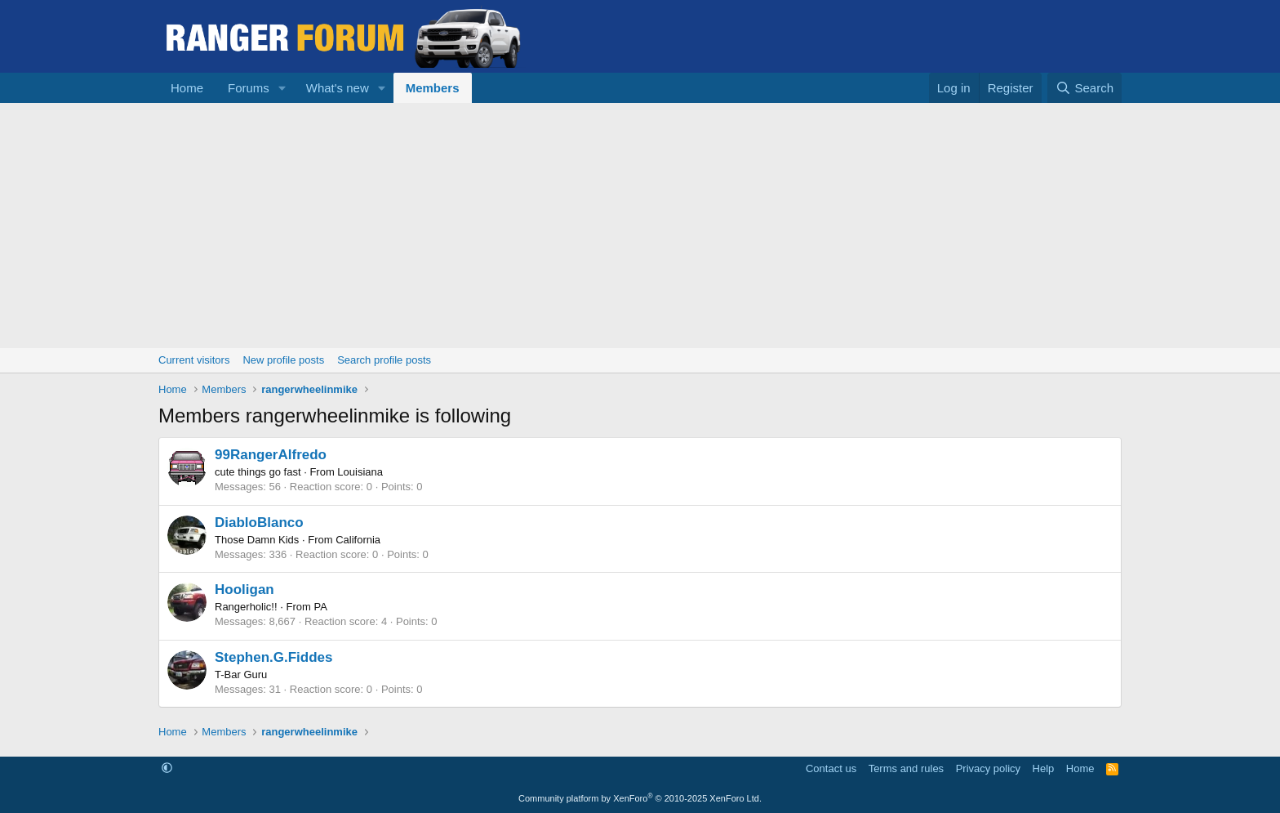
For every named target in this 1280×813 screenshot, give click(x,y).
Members (433, 88)
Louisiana (360, 472)
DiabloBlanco (259, 522)
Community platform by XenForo (640, 798)
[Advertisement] (640, 225)
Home (187, 88)
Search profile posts (384, 360)
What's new (337, 88)
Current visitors (193, 360)
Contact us (831, 768)
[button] (282, 88)
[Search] (1084, 88)
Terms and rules (906, 768)
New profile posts (283, 360)
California (358, 540)
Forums (248, 88)
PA (320, 607)
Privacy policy (988, 768)
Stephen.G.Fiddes (274, 657)
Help (1044, 768)
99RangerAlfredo (271, 454)
